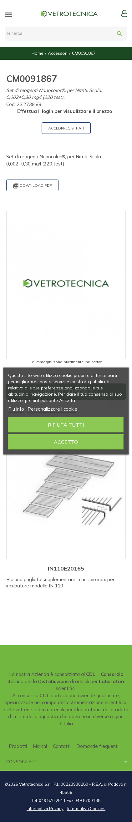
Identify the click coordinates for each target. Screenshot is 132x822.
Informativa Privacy (45, 808)
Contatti (61, 746)
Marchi (40, 746)
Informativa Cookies (86, 808)
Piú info (16, 409)
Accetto (66, 442)
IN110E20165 (66, 568)
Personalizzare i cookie (52, 409)
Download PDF (32, 186)
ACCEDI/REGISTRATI (66, 128)
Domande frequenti (97, 746)
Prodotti (18, 746)
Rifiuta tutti (66, 425)
